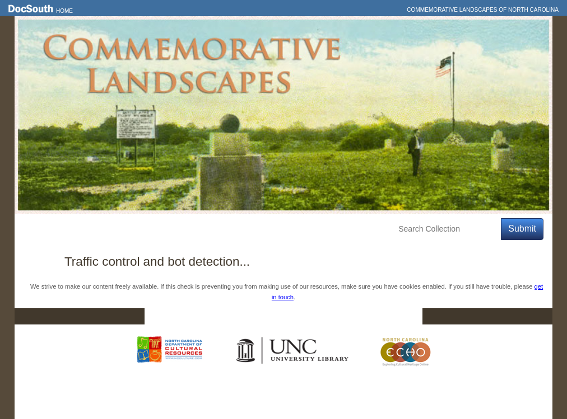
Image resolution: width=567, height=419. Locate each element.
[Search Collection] (447, 229)
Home (64, 11)
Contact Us (291, 316)
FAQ (401, 316)
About (225, 229)
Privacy (351, 316)
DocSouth (225, 316)
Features (78, 229)
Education (178, 229)
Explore (127, 229)
